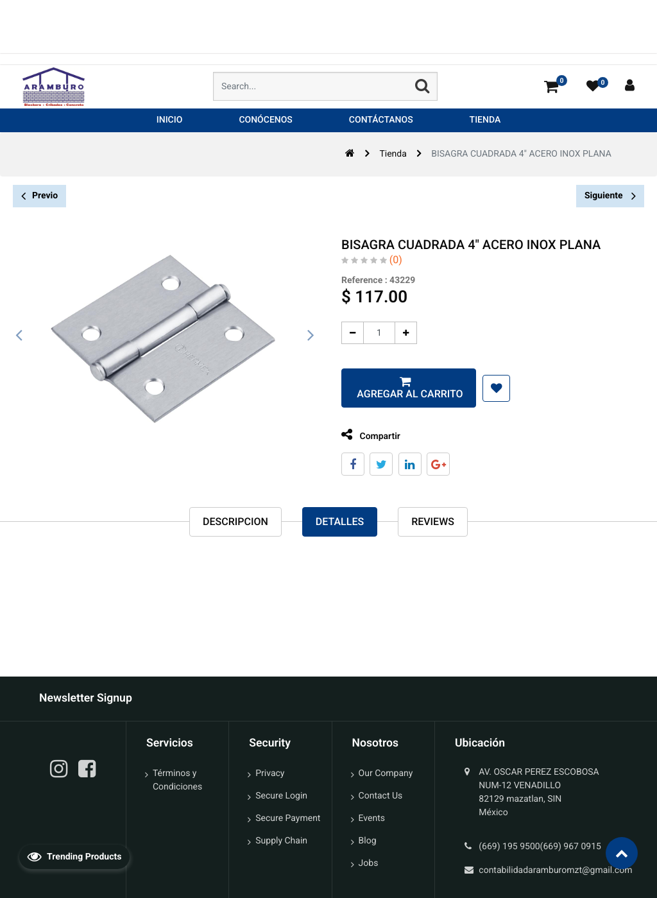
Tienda (392, 154)
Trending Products (74, 856)
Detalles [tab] (340, 521)
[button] (495, 388)
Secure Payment (287, 818)
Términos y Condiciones (177, 780)
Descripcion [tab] (235, 521)
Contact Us (381, 796)
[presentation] (19, 336)
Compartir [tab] (369, 435)
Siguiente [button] (610, 195)
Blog (368, 841)
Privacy (269, 773)
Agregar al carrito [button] (408, 394)
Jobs (369, 863)
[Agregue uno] (404, 333)
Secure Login (281, 796)
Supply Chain (281, 841)
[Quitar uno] (351, 333)
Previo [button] (39, 196)
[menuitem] (169, 120)
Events (372, 818)
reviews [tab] (432, 521)
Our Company (386, 773)
